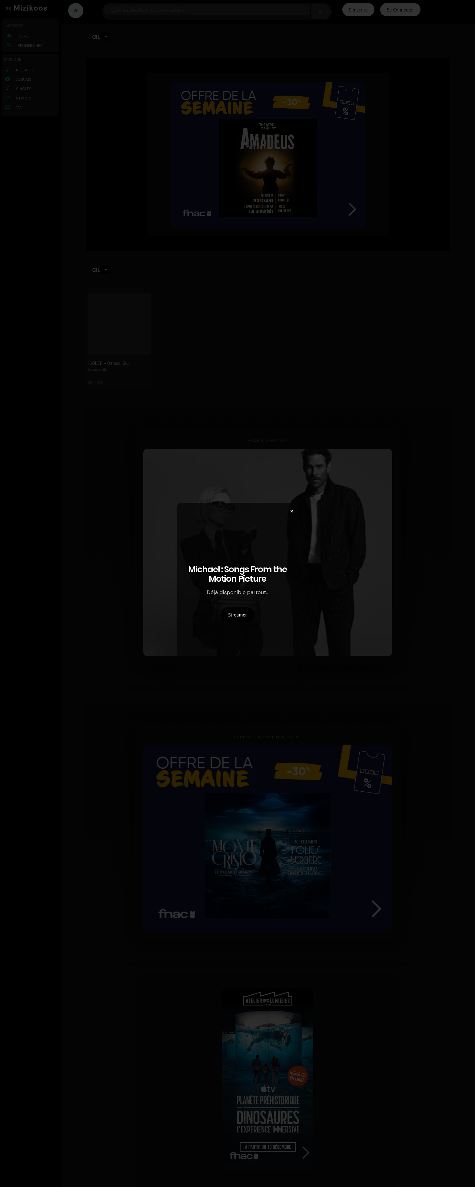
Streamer (237, 615)
